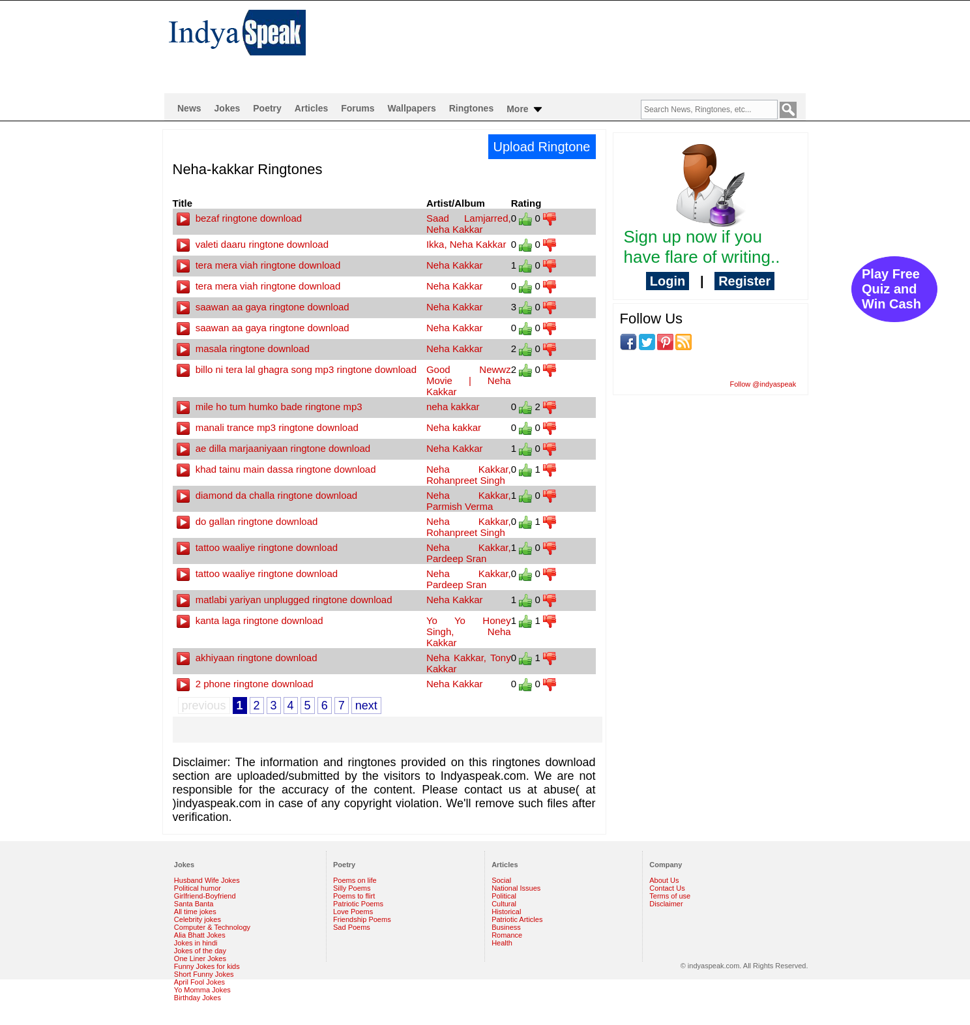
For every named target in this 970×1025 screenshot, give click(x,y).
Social (501, 880)
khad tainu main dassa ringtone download (276, 469)
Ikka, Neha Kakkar (466, 244)
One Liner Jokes (200, 958)
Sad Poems (351, 927)
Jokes (227, 108)
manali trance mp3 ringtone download (268, 427)
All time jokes (195, 911)
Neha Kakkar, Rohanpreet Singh (468, 475)
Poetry (267, 108)
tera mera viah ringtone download (259, 265)
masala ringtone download (243, 348)
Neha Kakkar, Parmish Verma (468, 501)
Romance (507, 935)
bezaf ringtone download (239, 218)
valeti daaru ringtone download (253, 244)
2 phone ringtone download (245, 683)
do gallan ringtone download (247, 521)
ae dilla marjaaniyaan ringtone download (274, 448)
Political (504, 896)
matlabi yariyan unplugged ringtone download (284, 599)
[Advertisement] (569, 43)
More (525, 109)
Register (744, 281)
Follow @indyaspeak (763, 384)
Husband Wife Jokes (207, 880)
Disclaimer (666, 904)
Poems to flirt (354, 896)
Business (506, 927)
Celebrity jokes (197, 919)
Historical (506, 911)
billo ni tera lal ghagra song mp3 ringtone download (297, 369)
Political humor (197, 888)
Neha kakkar (453, 427)
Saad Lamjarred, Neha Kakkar (468, 224)
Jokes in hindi (196, 943)
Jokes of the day (200, 951)
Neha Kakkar (454, 265)
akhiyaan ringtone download (247, 657)
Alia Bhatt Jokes (200, 935)
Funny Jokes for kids (207, 966)
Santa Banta (194, 904)
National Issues (516, 888)
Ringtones (471, 108)
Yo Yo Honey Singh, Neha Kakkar (468, 631)
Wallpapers (412, 108)
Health (502, 943)
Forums (357, 108)
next (366, 705)
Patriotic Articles (517, 919)
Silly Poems (351, 888)
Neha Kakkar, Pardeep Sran (468, 553)
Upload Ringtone (542, 147)
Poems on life (355, 880)
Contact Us (666, 888)
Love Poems (353, 911)
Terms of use (669, 896)
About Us (664, 880)
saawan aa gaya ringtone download (263, 306)
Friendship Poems (362, 919)
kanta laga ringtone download (250, 620)
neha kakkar (453, 406)
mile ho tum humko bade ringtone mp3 (269, 406)
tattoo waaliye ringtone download (257, 547)
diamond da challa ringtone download (267, 495)
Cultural (504, 904)
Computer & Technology (212, 927)
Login (667, 281)
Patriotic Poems (358, 904)
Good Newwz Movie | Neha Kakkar (468, 380)
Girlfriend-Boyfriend (205, 896)
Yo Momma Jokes (202, 990)
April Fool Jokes (199, 982)
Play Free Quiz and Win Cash (891, 289)
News (189, 108)
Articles (311, 108)
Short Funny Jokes (204, 974)
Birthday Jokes (197, 998)
